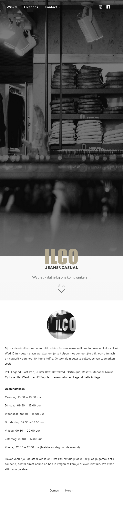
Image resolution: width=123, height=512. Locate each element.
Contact (51, 7)
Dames (54, 490)
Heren (69, 490)
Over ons (31, 7)
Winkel (12, 7)
